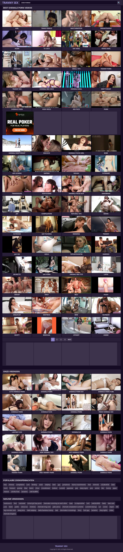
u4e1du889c (34, 492)
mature (6, 492)
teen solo (111, 503)
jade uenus (56, 507)
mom (6, 488)
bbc (102, 488)
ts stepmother (79, 503)
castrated (22, 503)
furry (79, 510)
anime (97, 488)
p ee (5, 507)
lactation (24, 492)
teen (54, 485)
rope (71, 503)
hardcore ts (8, 503)
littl (117, 507)
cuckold (62, 488)
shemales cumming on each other (55, 503)
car (100, 507)
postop (19, 488)
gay (59, 485)
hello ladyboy (31, 510)
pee (76, 488)
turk (88, 503)
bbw (25, 488)
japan (115, 488)
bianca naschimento (79, 485)
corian (105, 507)
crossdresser (45, 488)
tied (56, 510)
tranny (108, 488)
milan (111, 510)
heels (104, 503)
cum (28, 485)
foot (89, 485)
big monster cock (10, 510)
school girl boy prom (34, 503)
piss (91, 488)
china (37, 488)
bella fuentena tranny (45, 510)
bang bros (21, 510)
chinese (11, 485)
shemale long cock (44, 507)
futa (5, 485)
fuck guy (86, 510)
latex (113, 485)
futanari (12, 488)
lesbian (54, 488)
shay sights (103, 510)
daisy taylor (84, 488)
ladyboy (47, 485)
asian (41, 485)
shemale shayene (10, 514)
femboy (34, 485)
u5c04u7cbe (15, 492)
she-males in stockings (68, 510)
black (11, 507)
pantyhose (66, 485)
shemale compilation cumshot (72, 507)
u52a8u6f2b (105, 485)
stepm (112, 507)
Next (69, 339)
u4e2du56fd (96, 503)
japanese (70, 488)
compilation (20, 485)
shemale (96, 485)
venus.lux (24, 507)
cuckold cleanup (91, 507)
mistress (33, 507)
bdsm (31, 488)
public (17, 507)
